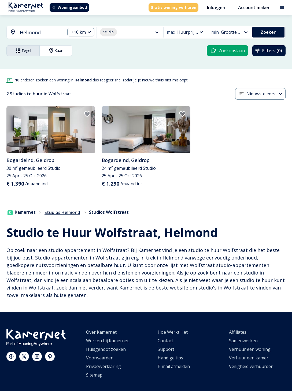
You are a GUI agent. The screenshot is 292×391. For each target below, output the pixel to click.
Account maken (254, 7)
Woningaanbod (69, 7)
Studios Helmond (62, 212)
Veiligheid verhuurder (251, 366)
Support (166, 349)
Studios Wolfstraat (109, 212)
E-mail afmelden (174, 366)
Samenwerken (243, 341)
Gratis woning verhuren (173, 7)
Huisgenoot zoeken (106, 349)
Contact (165, 341)
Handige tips (170, 358)
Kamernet (22, 212)
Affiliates (237, 332)
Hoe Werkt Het (173, 332)
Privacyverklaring (103, 366)
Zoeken (268, 32)
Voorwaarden (99, 358)
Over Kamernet (101, 332)
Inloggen (216, 7)
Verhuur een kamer (248, 358)
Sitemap (94, 375)
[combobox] (33, 32)
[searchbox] (40, 32)
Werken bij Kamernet (107, 341)
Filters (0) (268, 51)
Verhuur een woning (250, 349)
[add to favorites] (87, 114)
